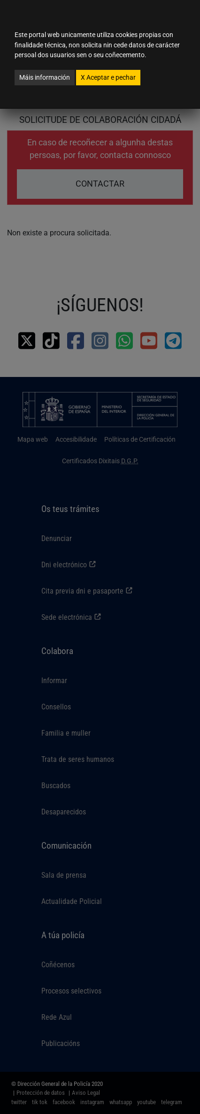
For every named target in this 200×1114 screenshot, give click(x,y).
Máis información (44, 77)
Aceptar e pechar (108, 77)
